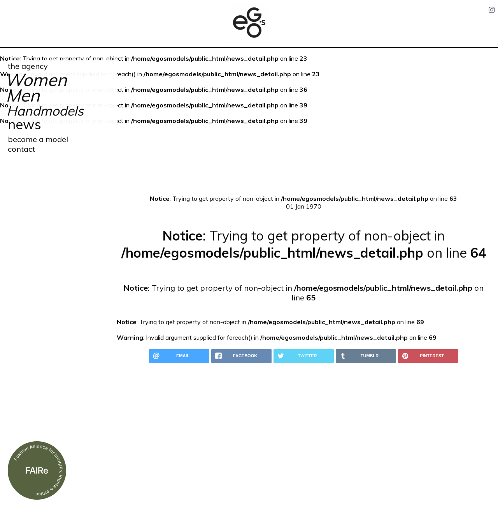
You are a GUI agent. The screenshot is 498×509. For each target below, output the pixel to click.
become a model (38, 139)
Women (36, 79)
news (24, 124)
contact (21, 149)
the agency (28, 66)
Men (23, 95)
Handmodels (45, 110)
